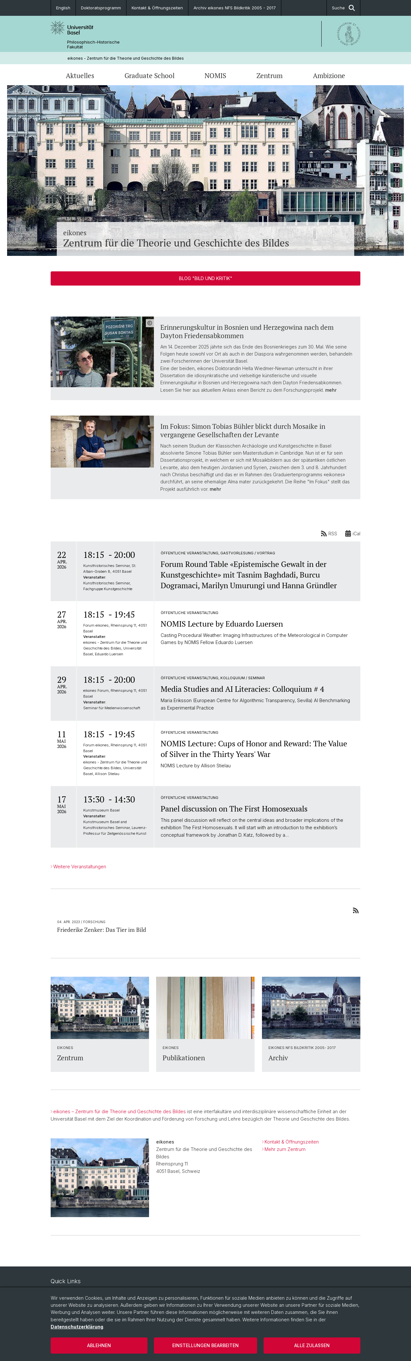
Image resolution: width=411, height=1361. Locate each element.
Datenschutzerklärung (77, 1326)
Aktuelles (80, 75)
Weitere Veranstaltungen (79, 866)
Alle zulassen (312, 1345)
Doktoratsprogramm (101, 7)
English (63, 7)
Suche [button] (343, 8)
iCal (352, 533)
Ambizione (329, 75)
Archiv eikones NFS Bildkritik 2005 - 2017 (235, 7)
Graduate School (150, 75)
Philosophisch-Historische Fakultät (93, 44)
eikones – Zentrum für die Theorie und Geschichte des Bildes (119, 1111)
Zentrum (269, 75)
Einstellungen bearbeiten (205, 1345)
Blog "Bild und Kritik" (205, 278)
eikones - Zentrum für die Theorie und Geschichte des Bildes (125, 58)
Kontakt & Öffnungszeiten (157, 7)
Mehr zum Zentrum (285, 1149)
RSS (329, 533)
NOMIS (215, 75)
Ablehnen (99, 1345)
